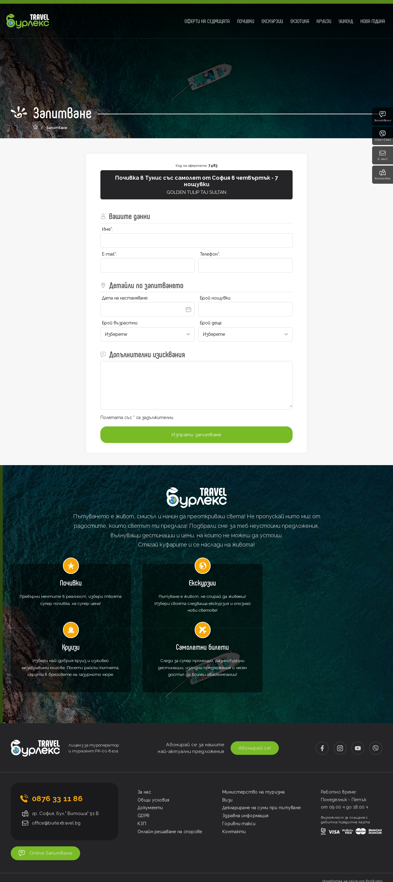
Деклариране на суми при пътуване (261, 760)
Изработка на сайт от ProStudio (352, 835)
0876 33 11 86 (57, 751)
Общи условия (153, 752)
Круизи (324, 21)
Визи (227, 752)
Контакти (383, 174)
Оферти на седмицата (207, 21)
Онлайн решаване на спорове (170, 784)
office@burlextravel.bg (58, 775)
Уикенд (346, 21)
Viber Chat (383, 136)
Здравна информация (245, 768)
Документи (150, 760)
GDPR (144, 768)
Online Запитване (49, 807)
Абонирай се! (251, 701)
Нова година (372, 21)
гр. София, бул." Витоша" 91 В (67, 766)
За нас (144, 744)
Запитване (382, 116)
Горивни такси (238, 776)
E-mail (383, 155)
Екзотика (299, 21)
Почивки (245, 21)
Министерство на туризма (253, 744)
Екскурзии (272, 21)
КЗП (142, 776)
